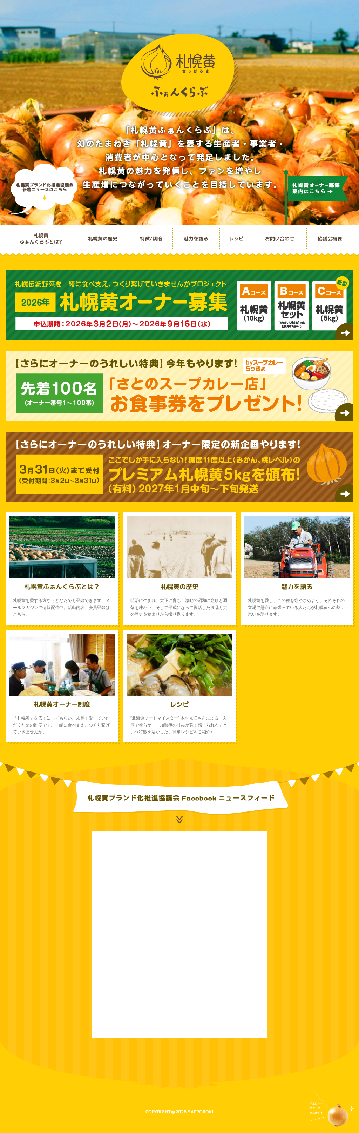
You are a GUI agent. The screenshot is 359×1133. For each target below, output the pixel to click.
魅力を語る (196, 238)
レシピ (236, 238)
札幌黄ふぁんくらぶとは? (41, 238)
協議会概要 (330, 238)
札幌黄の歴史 (102, 238)
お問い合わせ (279, 238)
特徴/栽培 (151, 238)
